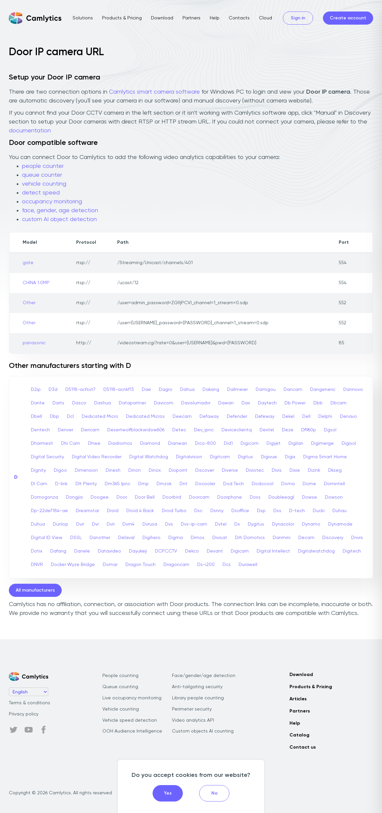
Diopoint (178, 470)
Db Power (295, 403)
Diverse (230, 470)
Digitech (352, 551)
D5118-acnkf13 (118, 389)
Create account (348, 18)
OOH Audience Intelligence (132, 731)
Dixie (294, 470)
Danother (100, 537)
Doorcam (199, 497)
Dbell (36, 416)
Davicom (163, 403)
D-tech (297, 510)
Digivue (269, 457)
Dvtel (220, 524)
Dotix (36, 551)
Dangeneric (322, 389)
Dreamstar (87, 510)
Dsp (261, 510)
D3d (53, 389)
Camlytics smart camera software (154, 92)
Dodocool (262, 484)
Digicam (240, 551)
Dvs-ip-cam (194, 524)
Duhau (339, 510)
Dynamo (311, 524)
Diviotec (255, 470)
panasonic (34, 343)
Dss (277, 510)
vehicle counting (44, 184)
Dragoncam (176, 564)
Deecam (182, 416)
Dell (306, 416)
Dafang (58, 551)
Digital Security (47, 457)
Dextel (267, 430)
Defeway (264, 416)
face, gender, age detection (60, 211)
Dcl (70, 416)
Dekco (192, 551)
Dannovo (353, 389)
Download (162, 18)
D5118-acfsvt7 (80, 389)
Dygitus (256, 524)
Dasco (79, 403)
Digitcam (220, 457)
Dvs (169, 524)
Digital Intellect (273, 551)
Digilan (295, 443)
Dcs (227, 564)
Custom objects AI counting (203, 731)
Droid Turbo (174, 510)
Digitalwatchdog (316, 551)
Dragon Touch (140, 564)
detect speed (41, 193)
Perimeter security (192, 709)
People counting (120, 675)
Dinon (134, 470)
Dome (309, 484)
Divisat (219, 537)
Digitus (245, 457)
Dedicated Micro (100, 416)
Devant (215, 551)
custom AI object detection (59, 219)
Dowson (334, 497)
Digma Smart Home (325, 457)
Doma (288, 484)
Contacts (239, 18)
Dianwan (177, 443)
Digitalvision (189, 457)
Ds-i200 (206, 564)
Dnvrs (357, 537)
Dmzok (164, 484)
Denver (65, 430)
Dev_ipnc (204, 430)
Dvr (95, 524)
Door (122, 497)
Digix (290, 457)
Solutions (83, 18)
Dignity (38, 470)
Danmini (281, 537)
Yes (168, 793)
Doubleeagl (281, 497)
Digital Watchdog (148, 457)
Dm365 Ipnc (117, 484)
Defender (237, 416)
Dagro (165, 389)
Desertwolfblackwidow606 (135, 430)
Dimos (197, 537)
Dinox (155, 470)
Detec (179, 430)
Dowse (309, 497)
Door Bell (145, 497)
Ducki (319, 510)
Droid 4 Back (140, 510)
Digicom (250, 443)
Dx (237, 524)
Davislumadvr (195, 403)
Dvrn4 (128, 524)
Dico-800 (205, 443)
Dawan (226, 403)
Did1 (228, 443)
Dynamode (340, 524)
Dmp (143, 484)
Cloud (265, 18)
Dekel (288, 416)
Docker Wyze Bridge (73, 564)
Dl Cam (39, 484)
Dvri (111, 524)
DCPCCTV (166, 551)
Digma (175, 537)
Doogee (100, 497)
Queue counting (120, 687)
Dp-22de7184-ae (49, 510)
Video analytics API (193, 720)
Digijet (273, 443)
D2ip (36, 389)
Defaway (209, 416)
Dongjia (74, 497)
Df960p (308, 430)
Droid (112, 510)
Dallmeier (237, 389)
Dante (38, 403)
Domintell (334, 484)
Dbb (318, 403)
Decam (306, 537)
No (214, 793)
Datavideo (109, 551)
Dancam (293, 389)
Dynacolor (283, 524)
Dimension (86, 470)
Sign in (298, 18)
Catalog (299, 735)
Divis (277, 470)
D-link (61, 484)
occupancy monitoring (52, 202)
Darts (58, 403)
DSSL (76, 537)
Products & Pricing (122, 18)
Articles (298, 699)
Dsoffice (240, 510)
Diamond (150, 443)
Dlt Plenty (86, 484)
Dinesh (113, 470)
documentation (30, 131)
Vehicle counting (120, 709)
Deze (287, 430)
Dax (246, 403)
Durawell (248, 564)
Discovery (332, 537)
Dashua (102, 403)
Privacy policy (23, 714)
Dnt (183, 484)
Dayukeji (138, 551)
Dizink (314, 470)
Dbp (54, 416)
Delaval (126, 537)
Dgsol (330, 430)
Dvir (80, 524)
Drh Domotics (250, 537)
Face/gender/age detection (203, 675)
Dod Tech (233, 484)
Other (29, 303)
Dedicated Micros (145, 416)
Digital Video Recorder (96, 457)
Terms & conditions (29, 703)
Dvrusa (149, 524)
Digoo (60, 470)
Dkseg (335, 470)
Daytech (267, 403)
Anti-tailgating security (197, 687)
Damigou (266, 389)
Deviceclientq (237, 430)
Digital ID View (46, 537)
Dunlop (60, 524)
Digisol (349, 443)
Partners (191, 18)
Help (215, 18)
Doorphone (229, 497)
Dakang (210, 389)
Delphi (325, 416)
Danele (82, 551)
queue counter (42, 175)
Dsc (198, 510)
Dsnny (216, 510)
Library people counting (198, 698)
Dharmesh (42, 443)
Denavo (348, 416)
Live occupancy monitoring (131, 698)
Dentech (40, 430)
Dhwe (94, 443)
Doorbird (171, 497)
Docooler (205, 484)
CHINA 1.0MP (36, 283)
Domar (110, 564)
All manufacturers (35, 590)
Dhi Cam (70, 443)
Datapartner (132, 403)
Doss (255, 497)
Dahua (187, 389)
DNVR (37, 564)
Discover (204, 470)
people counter (43, 166)
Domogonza (44, 497)
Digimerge (322, 443)
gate (28, 262)
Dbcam (338, 403)
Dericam (90, 430)
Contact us (302, 747)
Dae (146, 389)
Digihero (151, 537)
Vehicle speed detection (129, 720)
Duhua (38, 524)
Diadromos (120, 443)
